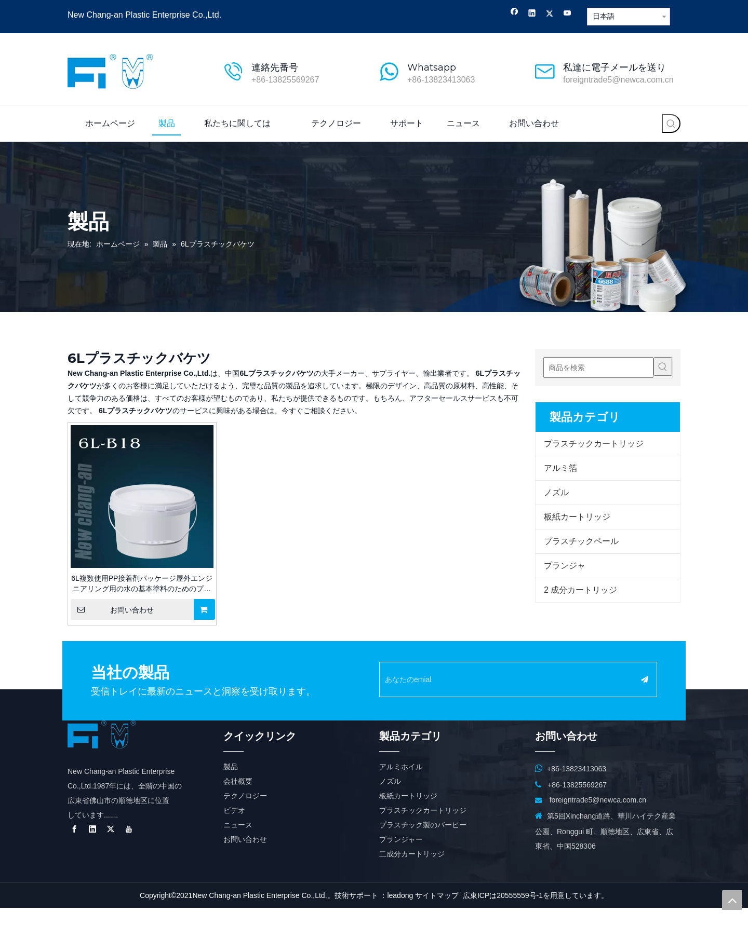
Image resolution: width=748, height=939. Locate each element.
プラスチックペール (581, 541)
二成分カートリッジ (412, 885)
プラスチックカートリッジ (594, 443)
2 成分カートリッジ (580, 590)
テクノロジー (245, 827)
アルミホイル (401, 798)
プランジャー (401, 870)
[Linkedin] (532, 14)
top (732, 900)
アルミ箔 (560, 468)
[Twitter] (549, 14)
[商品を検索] (598, 367)
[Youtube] (567, 14)
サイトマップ (437, 926)
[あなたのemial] (515, 679)
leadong (400, 926)
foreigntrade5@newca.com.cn (618, 79)
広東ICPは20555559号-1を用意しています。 (535, 926)
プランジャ (564, 565)
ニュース (237, 856)
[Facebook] (514, 14)
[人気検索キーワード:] (671, 123)
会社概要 (237, 812)
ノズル (556, 492)
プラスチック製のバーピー (422, 856)
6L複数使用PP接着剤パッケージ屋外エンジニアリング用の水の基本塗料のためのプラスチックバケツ (141, 584)
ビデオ (234, 841)
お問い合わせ (112, 609)
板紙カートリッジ (577, 516)
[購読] (668, 679)
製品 (230, 798)
